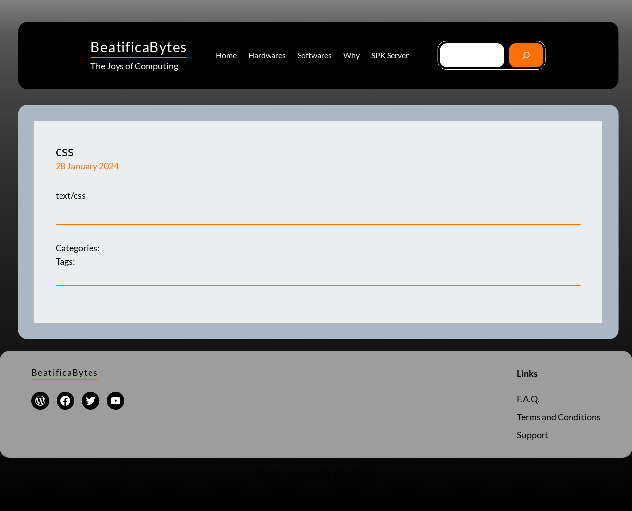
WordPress (355, 473)
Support (532, 435)
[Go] (526, 55)
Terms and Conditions (559, 417)
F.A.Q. (528, 399)
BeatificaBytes (138, 46)
